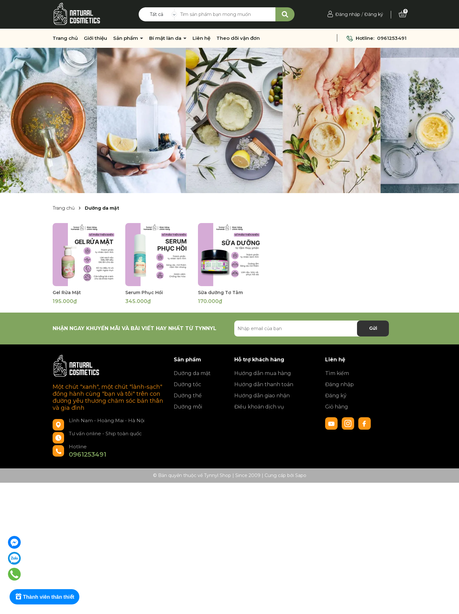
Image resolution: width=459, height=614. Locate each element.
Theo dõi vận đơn (238, 38)
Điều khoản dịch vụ (259, 407)
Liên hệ (201, 38)
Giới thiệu (95, 38)
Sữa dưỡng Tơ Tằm (220, 292)
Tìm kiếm (337, 373)
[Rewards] (44, 596)
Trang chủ (65, 38)
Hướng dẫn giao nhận (262, 396)
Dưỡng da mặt (192, 373)
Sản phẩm (126, 38)
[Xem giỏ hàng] (402, 14)
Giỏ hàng (336, 407)
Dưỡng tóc (187, 384)
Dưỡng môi (188, 407)
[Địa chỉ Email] (311, 328)
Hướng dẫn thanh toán (263, 384)
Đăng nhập (347, 14)
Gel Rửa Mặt (67, 292)
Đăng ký (373, 14)
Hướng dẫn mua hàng (262, 373)
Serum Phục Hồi (144, 292)
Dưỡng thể (188, 396)
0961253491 (391, 38)
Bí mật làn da (166, 38)
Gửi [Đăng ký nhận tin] (373, 328)
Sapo (300, 475)
